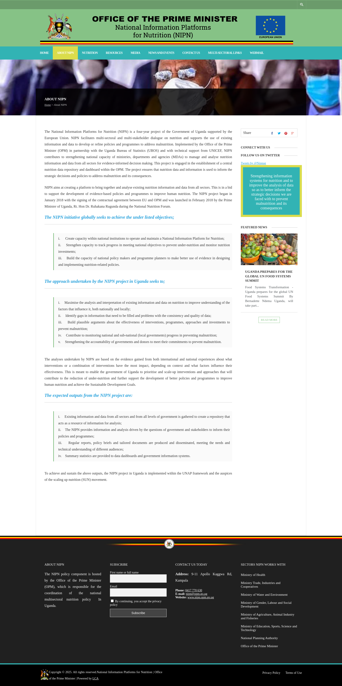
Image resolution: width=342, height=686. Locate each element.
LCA (95, 678)
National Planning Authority (259, 638)
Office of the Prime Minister (259, 646)
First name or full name (124, 572)
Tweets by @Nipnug (253, 163)
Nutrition (90, 53)
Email (113, 586)
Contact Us (191, 53)
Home (44, 53)
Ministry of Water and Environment (264, 594)
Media (135, 53)
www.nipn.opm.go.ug (201, 597)
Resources (114, 53)
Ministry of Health (253, 575)
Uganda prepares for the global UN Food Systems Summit (268, 276)
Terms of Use (294, 672)
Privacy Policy (271, 672)
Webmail (257, 53)
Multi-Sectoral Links (225, 53)
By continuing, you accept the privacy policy (136, 602)
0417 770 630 (193, 590)
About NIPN (65, 53)
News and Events (161, 53)
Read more (269, 319)
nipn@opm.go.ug (196, 594)
